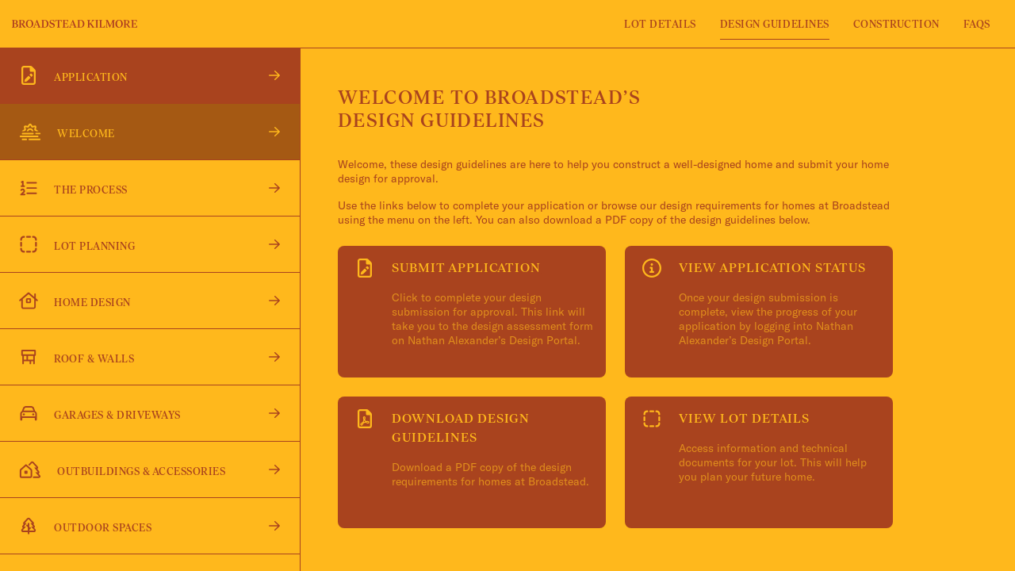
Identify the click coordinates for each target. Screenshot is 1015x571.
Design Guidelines (774, 24)
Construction (896, 24)
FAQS (976, 24)
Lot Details (660, 24)
